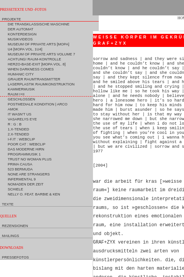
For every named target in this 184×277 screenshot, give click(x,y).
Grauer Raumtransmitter (34, 79)
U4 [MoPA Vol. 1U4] (25, 49)
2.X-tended (18, 134)
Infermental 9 (22, 179)
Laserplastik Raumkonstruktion (41, 84)
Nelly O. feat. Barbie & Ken (34, 194)
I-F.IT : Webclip (21, 139)
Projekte (11, 19)
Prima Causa (20, 164)
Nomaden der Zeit (26, 184)
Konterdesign (22, 34)
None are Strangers (29, 174)
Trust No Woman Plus (30, 159)
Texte (8, 204)
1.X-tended (18, 129)
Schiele (15, 189)
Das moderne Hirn (26, 149)
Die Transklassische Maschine (38, 24)
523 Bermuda (20, 169)
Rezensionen (15, 226)
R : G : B (15, 124)
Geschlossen (21, 99)
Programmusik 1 (24, 154)
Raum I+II (16, 94)
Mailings (10, 236)
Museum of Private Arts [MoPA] (38, 44)
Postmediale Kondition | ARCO (38, 104)
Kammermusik (21, 89)
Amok (13, 109)
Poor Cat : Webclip (27, 144)
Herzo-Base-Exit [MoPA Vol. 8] (37, 64)
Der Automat (21, 29)
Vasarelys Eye (22, 119)
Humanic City (21, 74)
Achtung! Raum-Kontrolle (34, 59)
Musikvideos (20, 39)
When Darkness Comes (31, 69)
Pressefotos (15, 257)
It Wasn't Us (19, 114)
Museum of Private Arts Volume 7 (41, 54)
